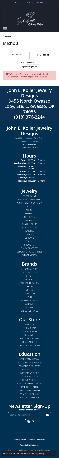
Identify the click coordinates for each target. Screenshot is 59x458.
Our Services (29, 335)
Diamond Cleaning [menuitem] (29, 387)
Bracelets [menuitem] (29, 220)
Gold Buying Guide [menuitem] (29, 397)
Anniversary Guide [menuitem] (29, 394)
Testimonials (29, 328)
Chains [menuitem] (29, 234)
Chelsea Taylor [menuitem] (29, 272)
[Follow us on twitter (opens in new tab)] (33, 421)
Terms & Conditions (29, 345)
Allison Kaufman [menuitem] (29, 269)
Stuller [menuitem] (29, 307)
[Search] (16, 3)
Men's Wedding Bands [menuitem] (29, 199)
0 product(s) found (29, 67)
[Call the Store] (29, 144)
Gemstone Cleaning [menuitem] (29, 390)
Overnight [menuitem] (29, 293)
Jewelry (8, 36)
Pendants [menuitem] (30, 213)
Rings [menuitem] (29, 206)
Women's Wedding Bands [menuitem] (29, 203)
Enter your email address (29, 409)
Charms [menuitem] (29, 241)
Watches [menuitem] (29, 231)
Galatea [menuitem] (29, 279)
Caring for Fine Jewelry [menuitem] (29, 383)
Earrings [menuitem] (29, 210)
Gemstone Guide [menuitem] (29, 376)
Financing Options (29, 338)
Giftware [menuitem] (29, 238)
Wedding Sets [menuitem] (29, 255)
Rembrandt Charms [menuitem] (29, 300)
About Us (29, 324)
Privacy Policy (29, 342)
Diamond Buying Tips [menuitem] (29, 366)
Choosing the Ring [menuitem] (29, 369)
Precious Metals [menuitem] (29, 380)
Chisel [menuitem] (29, 276)
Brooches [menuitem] (29, 244)
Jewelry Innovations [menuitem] (29, 283)
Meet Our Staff (29, 331)
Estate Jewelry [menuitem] (29, 227)
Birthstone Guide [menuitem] (29, 373)
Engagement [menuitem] (29, 196)
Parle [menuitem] (29, 297)
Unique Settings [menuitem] (29, 311)
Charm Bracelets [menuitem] (29, 248)
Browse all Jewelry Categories (34, 76)
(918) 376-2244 (29, 117)
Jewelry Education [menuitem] (29, 359)
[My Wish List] (42, 3)
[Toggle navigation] (5, 29)
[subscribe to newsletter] (47, 414)
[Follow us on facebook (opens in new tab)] (25, 421)
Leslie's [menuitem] (29, 286)
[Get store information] (29, 147)
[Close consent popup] (54, 453)
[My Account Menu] (28, 3)
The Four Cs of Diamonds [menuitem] (29, 362)
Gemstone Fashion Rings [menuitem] (29, 251)
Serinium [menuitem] (29, 304)
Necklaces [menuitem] (29, 217)
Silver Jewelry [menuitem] (29, 224)
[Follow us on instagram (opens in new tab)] (28, 421)
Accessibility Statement (29, 445)
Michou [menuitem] (30, 290)
